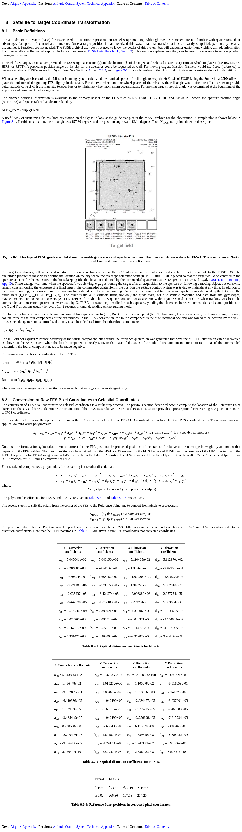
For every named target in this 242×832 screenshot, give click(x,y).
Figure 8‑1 (9, 121)
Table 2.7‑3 (85, 531)
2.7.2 (102, 70)
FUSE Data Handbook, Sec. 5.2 (110, 51)
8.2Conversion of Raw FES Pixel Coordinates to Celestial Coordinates (70, 400)
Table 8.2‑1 (96, 498)
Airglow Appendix (23, 3)
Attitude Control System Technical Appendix (83, 3)
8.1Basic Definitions (23, 31)
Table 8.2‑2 (118, 498)
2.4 (90, 70)
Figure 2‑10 (121, 70)
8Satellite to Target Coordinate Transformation (58, 22)
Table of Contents (157, 3)
